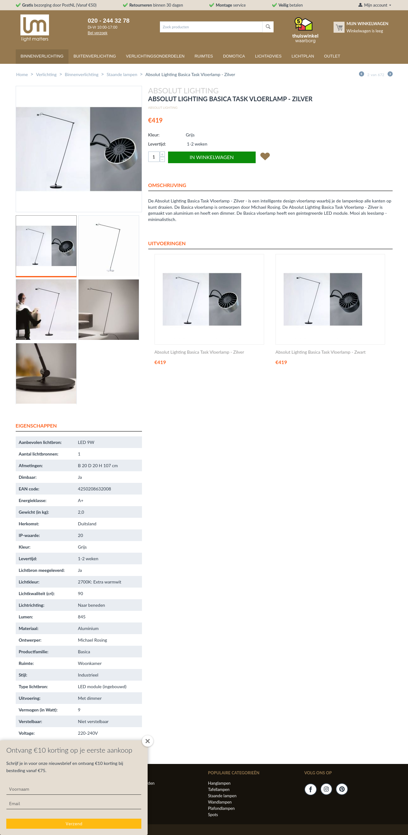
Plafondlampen (221, 808)
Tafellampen (218, 789)
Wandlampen (219, 802)
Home (22, 74)
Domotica (234, 56)
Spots (213, 814)
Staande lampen (121, 74)
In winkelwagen (212, 157)
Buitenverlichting (94, 56)
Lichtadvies (268, 56)
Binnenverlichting (42, 56)
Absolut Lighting (163, 107)
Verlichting (46, 74)
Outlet (332, 56)
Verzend (74, 824)
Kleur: (154, 134)
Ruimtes (203, 56)
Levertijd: (157, 144)
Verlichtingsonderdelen (155, 56)
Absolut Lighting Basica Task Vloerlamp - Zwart (320, 352)
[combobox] (211, 26)
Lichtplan (302, 56)
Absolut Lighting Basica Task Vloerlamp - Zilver (199, 352)
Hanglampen (219, 783)
